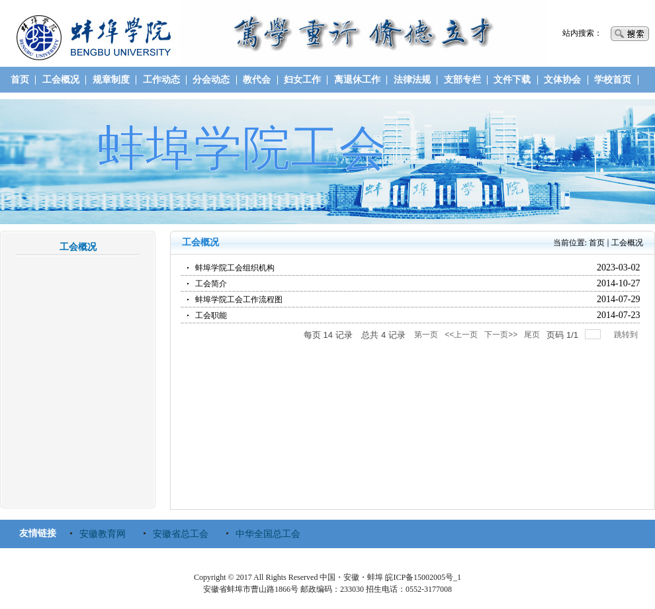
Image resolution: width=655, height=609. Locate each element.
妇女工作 (302, 80)
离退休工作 (357, 80)
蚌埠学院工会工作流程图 (239, 299)
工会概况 (60, 80)
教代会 (257, 80)
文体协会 (562, 80)
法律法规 (412, 80)
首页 (20, 80)
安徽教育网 (102, 534)
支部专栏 (462, 80)
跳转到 (627, 334)
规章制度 (111, 80)
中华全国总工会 (268, 534)
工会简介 (211, 283)
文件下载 (512, 80)
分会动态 (211, 80)
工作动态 (161, 80)
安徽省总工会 (180, 534)
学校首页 (612, 80)
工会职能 (211, 315)
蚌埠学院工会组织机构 (235, 267)
